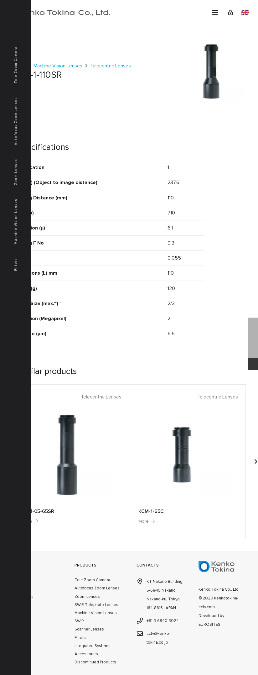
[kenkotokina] (57, 12)
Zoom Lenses (87, 596)
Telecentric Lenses (110, 66)
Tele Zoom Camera (92, 580)
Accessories (86, 654)
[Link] (230, 12)
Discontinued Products (95, 662)
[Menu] (215, 12)
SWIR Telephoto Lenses (96, 604)
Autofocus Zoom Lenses (97, 588)
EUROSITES (209, 624)
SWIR (79, 621)
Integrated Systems (93, 645)
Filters (80, 637)
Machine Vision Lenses (58, 66)
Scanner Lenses (89, 629)
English (245, 12)
